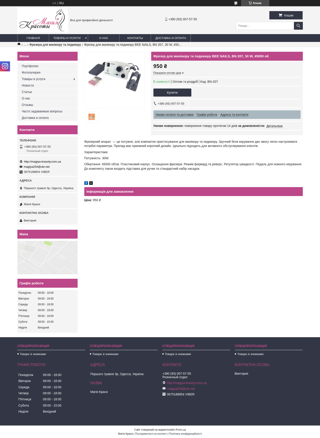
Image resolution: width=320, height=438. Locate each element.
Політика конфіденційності (185, 433)
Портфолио (30, 66)
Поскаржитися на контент (151, 433)
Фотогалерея (31, 72)
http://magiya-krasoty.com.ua (42, 161)
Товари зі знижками (33, 354)
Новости (28, 85)
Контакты (135, 38)
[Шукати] (298, 26)
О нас (103, 38)
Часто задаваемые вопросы (42, 111)
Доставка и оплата (170, 38)
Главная (33, 38)
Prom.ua (181, 429)
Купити (172, 92)
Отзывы (27, 105)
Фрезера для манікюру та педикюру (55, 44)
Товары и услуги (67, 38)
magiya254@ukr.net (37, 166)
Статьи (27, 92)
